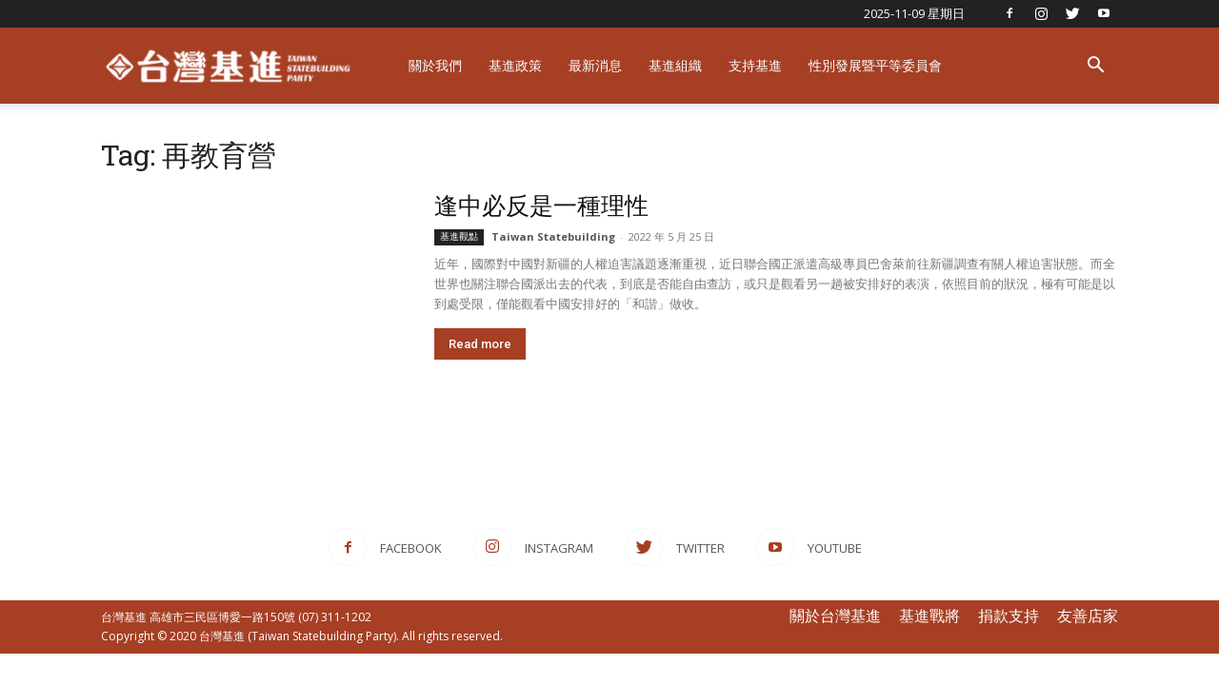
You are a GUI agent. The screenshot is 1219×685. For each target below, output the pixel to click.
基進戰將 (929, 615)
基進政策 (515, 65)
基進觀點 (459, 236)
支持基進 (755, 65)
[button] (1095, 67)
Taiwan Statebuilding (553, 236)
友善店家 (1087, 615)
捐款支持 (1008, 615)
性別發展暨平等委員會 (875, 65)
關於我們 (435, 65)
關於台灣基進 (835, 615)
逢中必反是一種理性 (541, 205)
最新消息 (595, 65)
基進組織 (675, 65)
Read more (480, 344)
